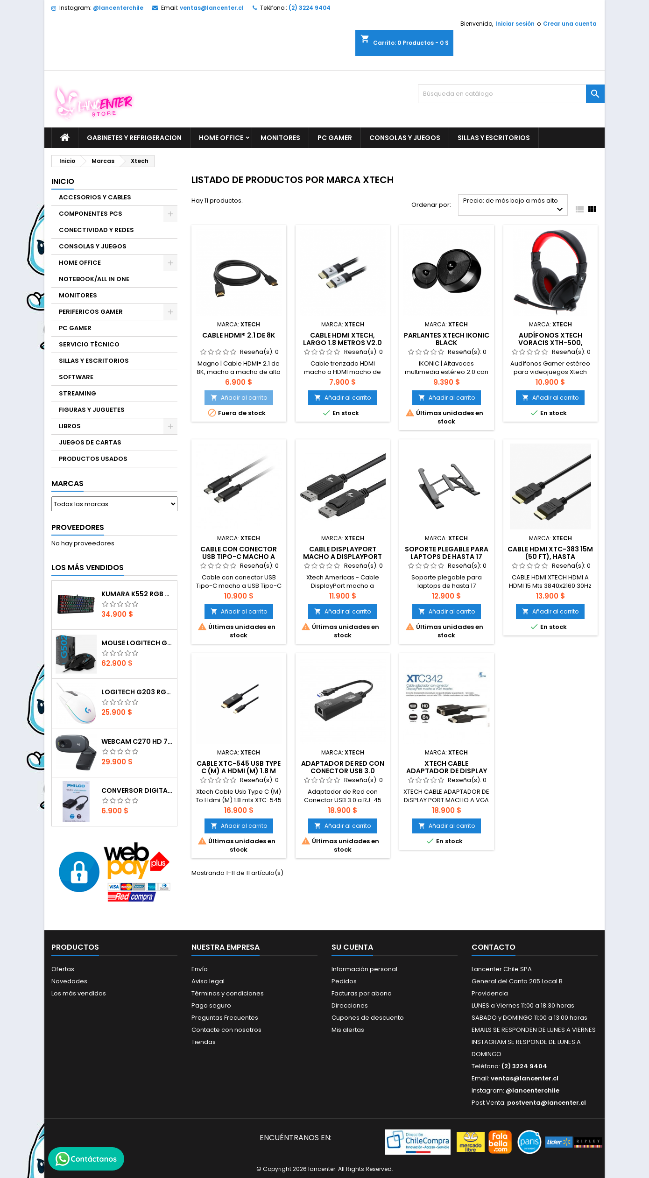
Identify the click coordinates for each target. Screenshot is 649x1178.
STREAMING (77, 393)
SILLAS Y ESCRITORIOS (494, 137)
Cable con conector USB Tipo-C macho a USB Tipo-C (238, 556)
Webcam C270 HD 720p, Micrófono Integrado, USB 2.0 (137, 741)
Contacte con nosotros (226, 1029)
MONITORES (280, 137)
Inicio (62, 181)
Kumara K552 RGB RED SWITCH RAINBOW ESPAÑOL (137, 594)
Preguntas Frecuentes (224, 1017)
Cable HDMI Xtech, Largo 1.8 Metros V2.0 (342, 339)
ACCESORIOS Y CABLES (95, 197)
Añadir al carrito (239, 398)
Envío (199, 969)
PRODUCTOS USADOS (93, 458)
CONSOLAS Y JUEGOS (404, 137)
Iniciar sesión (515, 24)
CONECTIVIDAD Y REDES (96, 230)
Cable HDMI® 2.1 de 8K (238, 335)
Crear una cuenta (570, 24)
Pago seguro (211, 1005)
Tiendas (203, 1041)
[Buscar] (511, 94)
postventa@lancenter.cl (546, 1102)
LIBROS (70, 426)
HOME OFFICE (221, 137)
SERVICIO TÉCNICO (89, 344)
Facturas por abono (362, 993)
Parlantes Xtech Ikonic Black (446, 339)
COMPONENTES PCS (90, 213)
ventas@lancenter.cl (212, 8)
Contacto (493, 947)
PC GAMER (334, 137)
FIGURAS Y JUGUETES (92, 409)
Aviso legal (208, 981)
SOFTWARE (76, 377)
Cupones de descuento (368, 1017)
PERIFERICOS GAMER (91, 311)
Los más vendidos (87, 567)
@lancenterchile (118, 8)
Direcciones (350, 1005)
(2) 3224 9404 (310, 8)
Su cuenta (352, 947)
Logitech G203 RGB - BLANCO (137, 692)
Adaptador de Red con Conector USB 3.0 (342, 767)
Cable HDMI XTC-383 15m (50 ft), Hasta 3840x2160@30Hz (550, 556)
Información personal (364, 969)
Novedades (69, 981)
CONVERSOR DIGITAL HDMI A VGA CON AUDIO (137, 790)
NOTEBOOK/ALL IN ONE (94, 279)
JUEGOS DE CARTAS (90, 442)
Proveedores (77, 527)
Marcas (67, 483)
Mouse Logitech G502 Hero (137, 643)
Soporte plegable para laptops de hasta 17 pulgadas (446, 556)
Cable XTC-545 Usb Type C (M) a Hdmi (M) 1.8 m (239, 767)
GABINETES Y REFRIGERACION (134, 137)
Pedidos (344, 981)
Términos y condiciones (227, 993)
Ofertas (62, 969)
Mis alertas (348, 1029)
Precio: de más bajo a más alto (514, 205)
